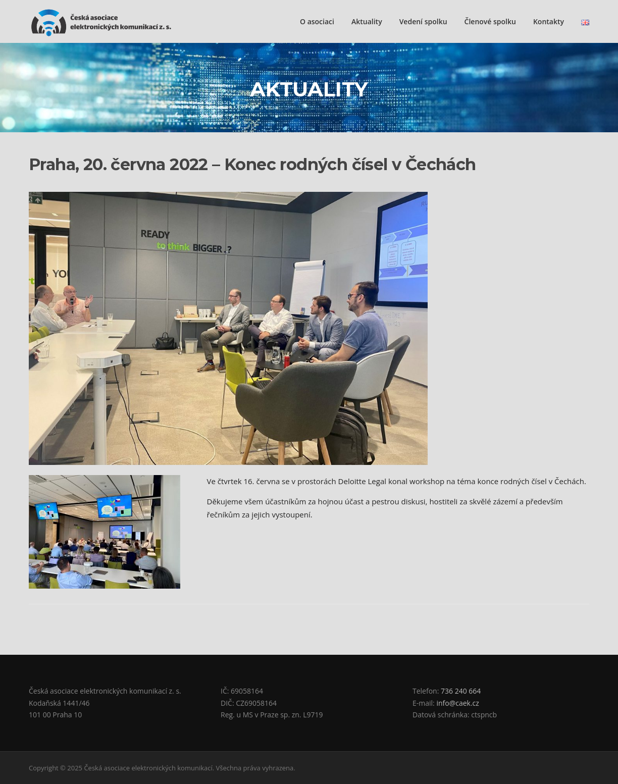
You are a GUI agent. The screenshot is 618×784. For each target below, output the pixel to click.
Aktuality (366, 21)
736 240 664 (461, 691)
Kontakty (548, 21)
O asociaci (317, 21)
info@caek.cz (457, 703)
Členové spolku (490, 21)
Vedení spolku (423, 21)
